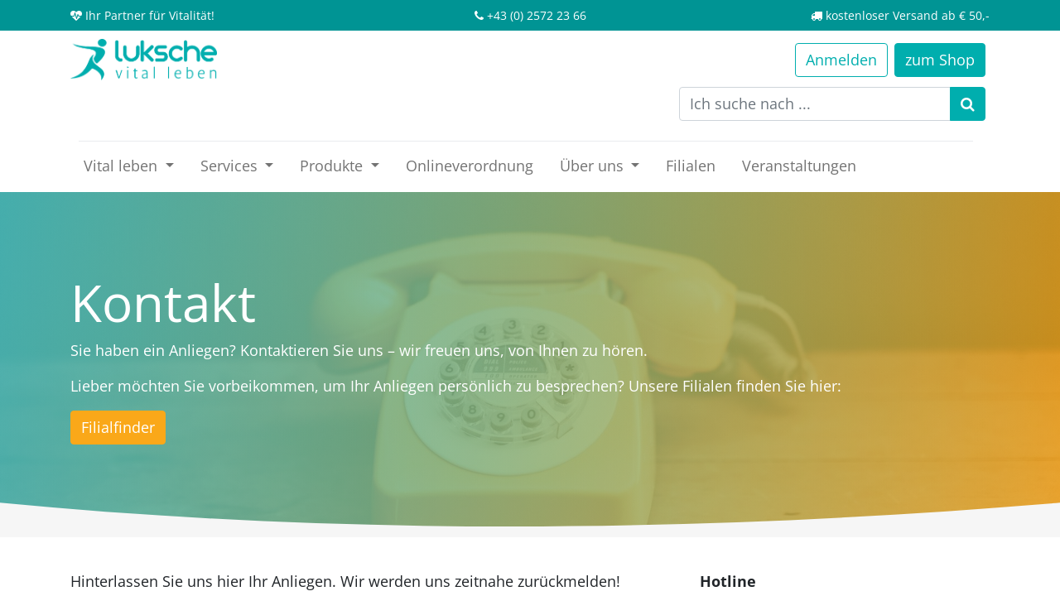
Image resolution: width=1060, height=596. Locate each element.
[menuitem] (470, 166)
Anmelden (841, 60)
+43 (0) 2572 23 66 (536, 15)
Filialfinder (118, 427)
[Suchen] (967, 104)
